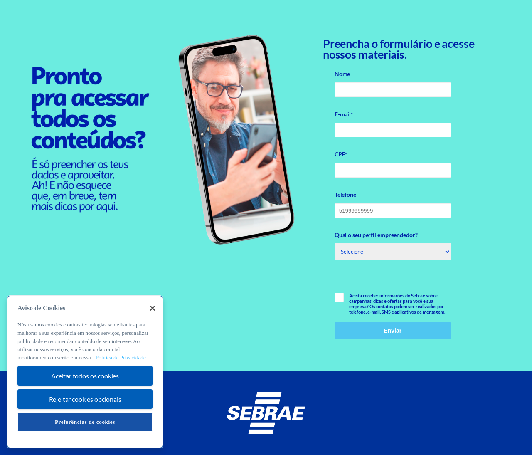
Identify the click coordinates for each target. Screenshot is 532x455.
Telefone (345, 194)
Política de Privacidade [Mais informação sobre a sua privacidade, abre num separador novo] (121, 357)
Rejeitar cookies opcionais (85, 399)
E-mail (344, 114)
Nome (342, 73)
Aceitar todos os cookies (85, 376)
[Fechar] (152, 308)
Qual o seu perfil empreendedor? (376, 234)
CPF (341, 154)
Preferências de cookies (85, 422)
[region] (85, 371)
